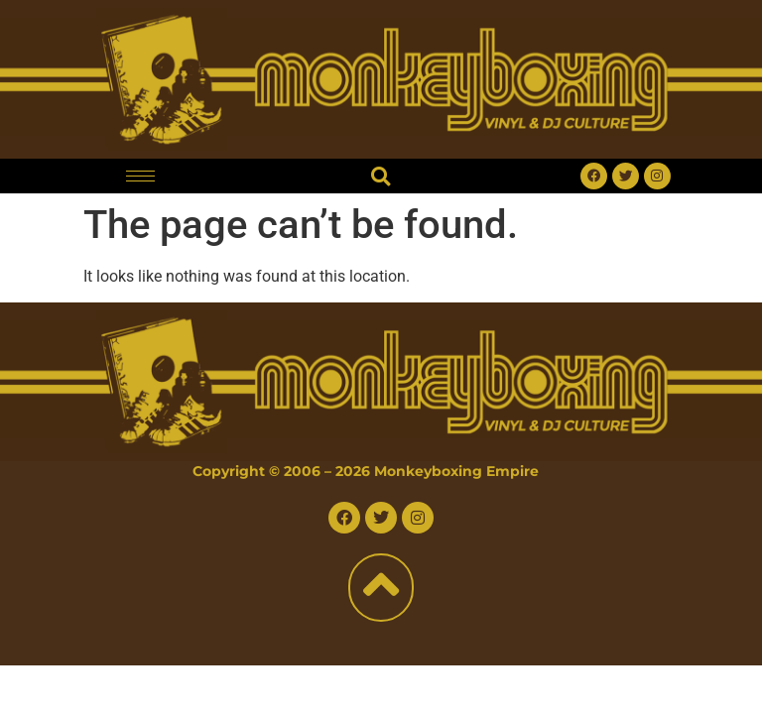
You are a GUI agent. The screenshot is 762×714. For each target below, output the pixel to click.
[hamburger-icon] (140, 176)
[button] (380, 176)
